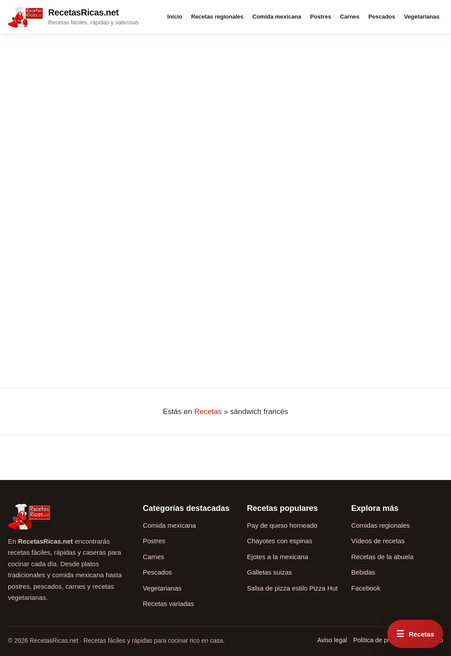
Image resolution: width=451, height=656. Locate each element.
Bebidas (363, 572)
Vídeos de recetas (378, 541)
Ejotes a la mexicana (277, 556)
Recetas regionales (217, 16)
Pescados (381, 16)
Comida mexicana (277, 16)
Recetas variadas (168, 603)
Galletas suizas (269, 572)
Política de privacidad (382, 640)
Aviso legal (332, 640)
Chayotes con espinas (280, 541)
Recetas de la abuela (382, 556)
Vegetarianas (422, 16)
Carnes (349, 16)
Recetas (208, 411)
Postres (320, 16)
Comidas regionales (380, 525)
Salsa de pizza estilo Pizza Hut (292, 588)
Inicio (174, 16)
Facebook (365, 588)
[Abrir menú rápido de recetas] (415, 634)
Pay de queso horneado (282, 525)
